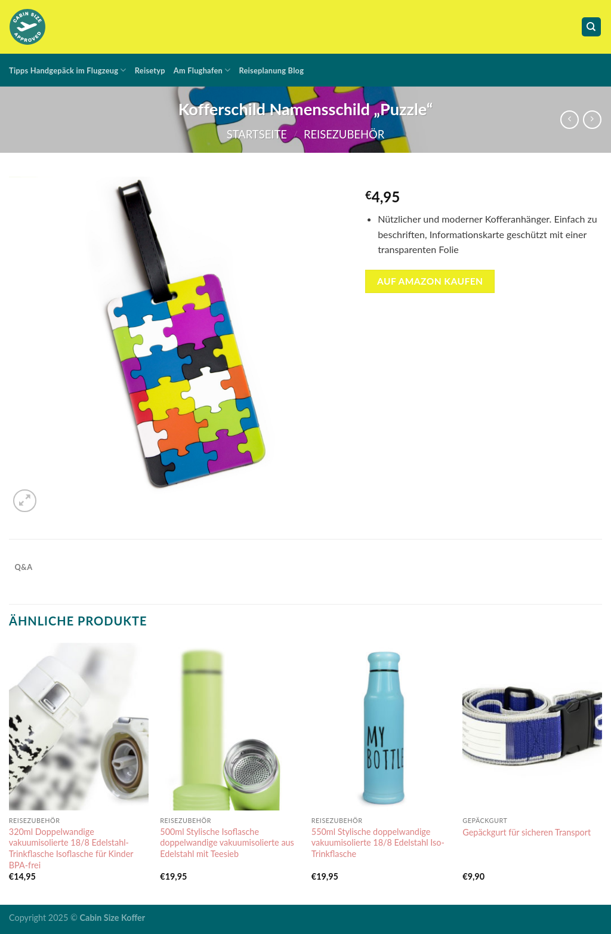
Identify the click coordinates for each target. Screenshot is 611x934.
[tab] (23, 567)
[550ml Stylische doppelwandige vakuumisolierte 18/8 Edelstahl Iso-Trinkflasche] (381, 726)
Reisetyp (150, 70)
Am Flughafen (202, 70)
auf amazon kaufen (430, 281)
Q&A (24, 567)
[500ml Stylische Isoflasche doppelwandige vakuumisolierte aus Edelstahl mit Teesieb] (230, 726)
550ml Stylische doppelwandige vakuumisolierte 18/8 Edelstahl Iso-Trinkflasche (378, 843)
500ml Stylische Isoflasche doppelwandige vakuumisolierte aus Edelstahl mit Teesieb (227, 843)
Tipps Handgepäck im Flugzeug (67, 70)
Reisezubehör (344, 134)
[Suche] (591, 27)
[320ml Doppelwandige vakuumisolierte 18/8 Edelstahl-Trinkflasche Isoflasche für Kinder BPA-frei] (79, 726)
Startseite (257, 134)
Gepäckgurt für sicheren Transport (526, 832)
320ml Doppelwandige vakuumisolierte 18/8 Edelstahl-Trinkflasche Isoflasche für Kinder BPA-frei (71, 848)
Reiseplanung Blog (271, 70)
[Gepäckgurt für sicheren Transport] (532, 726)
